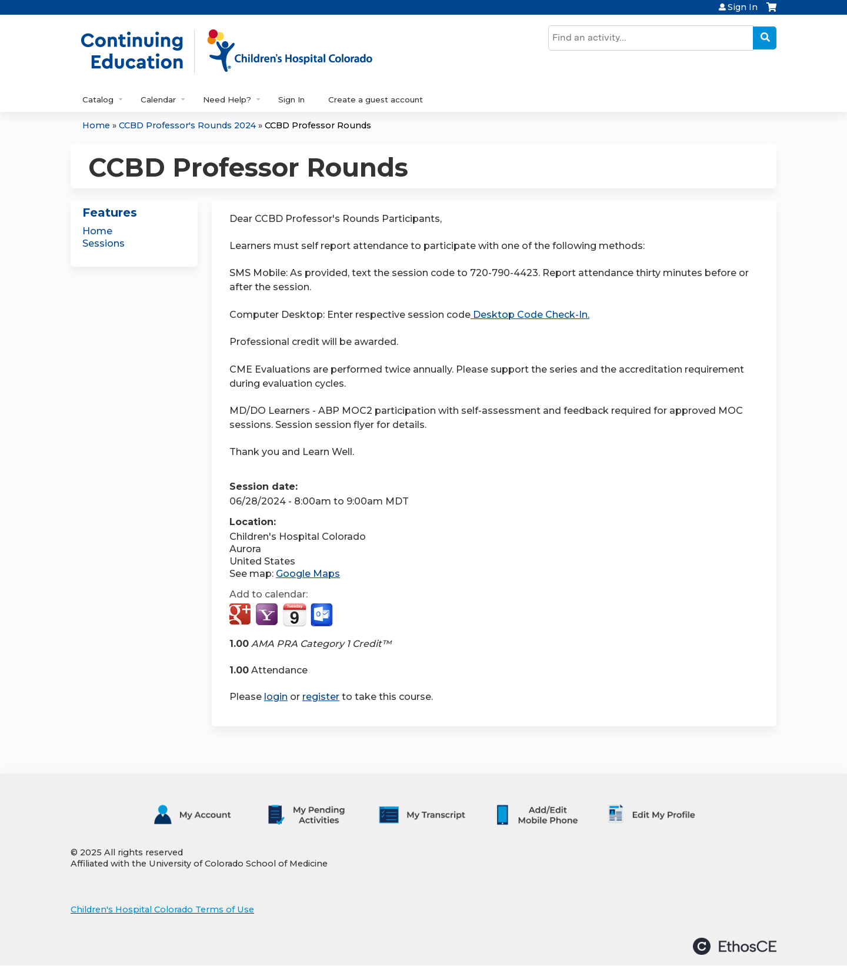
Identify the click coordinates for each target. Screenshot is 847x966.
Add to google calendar (241, 615)
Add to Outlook (323, 615)
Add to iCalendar (294, 614)
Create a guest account (375, 99)
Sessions (103, 243)
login (276, 696)
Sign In (743, 7)
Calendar (158, 99)
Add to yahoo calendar (268, 615)
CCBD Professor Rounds (318, 125)
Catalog (98, 99)
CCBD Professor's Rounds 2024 (187, 125)
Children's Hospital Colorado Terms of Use (162, 909)
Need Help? (227, 99)
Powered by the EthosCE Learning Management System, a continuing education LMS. (734, 946)
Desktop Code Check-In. (530, 314)
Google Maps (308, 573)
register (320, 696)
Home (96, 125)
